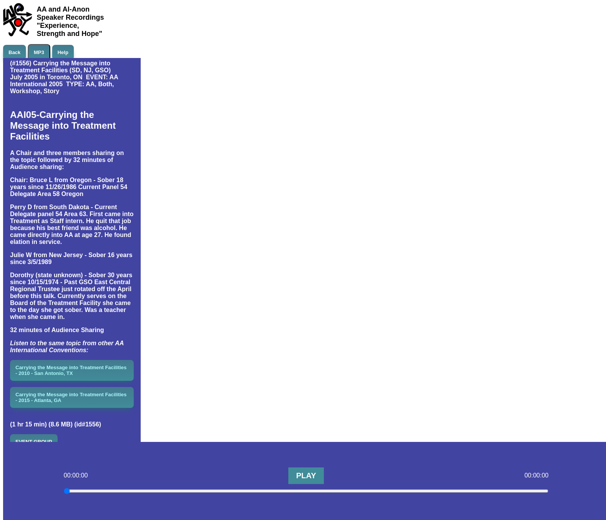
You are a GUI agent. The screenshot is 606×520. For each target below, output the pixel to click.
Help (63, 52)
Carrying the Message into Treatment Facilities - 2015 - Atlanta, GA (71, 397)
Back (14, 52)
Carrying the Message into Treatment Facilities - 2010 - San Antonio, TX (71, 370)
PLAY (306, 475)
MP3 (39, 52)
